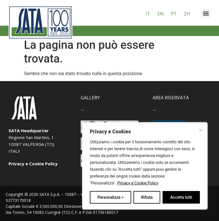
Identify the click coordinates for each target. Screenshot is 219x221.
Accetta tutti (181, 197)
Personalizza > (110, 197)
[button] (205, 13)
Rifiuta (147, 197)
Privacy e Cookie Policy (137, 183)
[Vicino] (200, 130)
